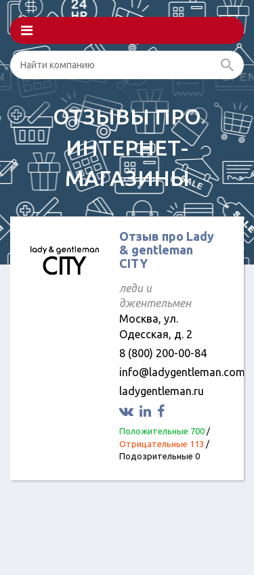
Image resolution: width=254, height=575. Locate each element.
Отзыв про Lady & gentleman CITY (166, 249)
